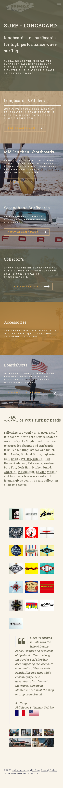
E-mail (37, 694)
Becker (16, 450)
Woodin (52, 471)
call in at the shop (42, 690)
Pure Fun (10, 467)
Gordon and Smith (42, 450)
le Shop (35, 770)
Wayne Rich (26, 471)
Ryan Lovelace (21, 458)
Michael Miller (31, 454)
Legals (44, 770)
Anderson (19, 463)
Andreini (10, 471)
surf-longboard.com (21, 770)
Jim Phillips (41, 458)
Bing (25, 450)
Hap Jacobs (11, 454)
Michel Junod (41, 467)
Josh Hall (24, 467)
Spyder (41, 471)
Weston (48, 463)
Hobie (8, 463)
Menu (57, 3)
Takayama (35, 463)
